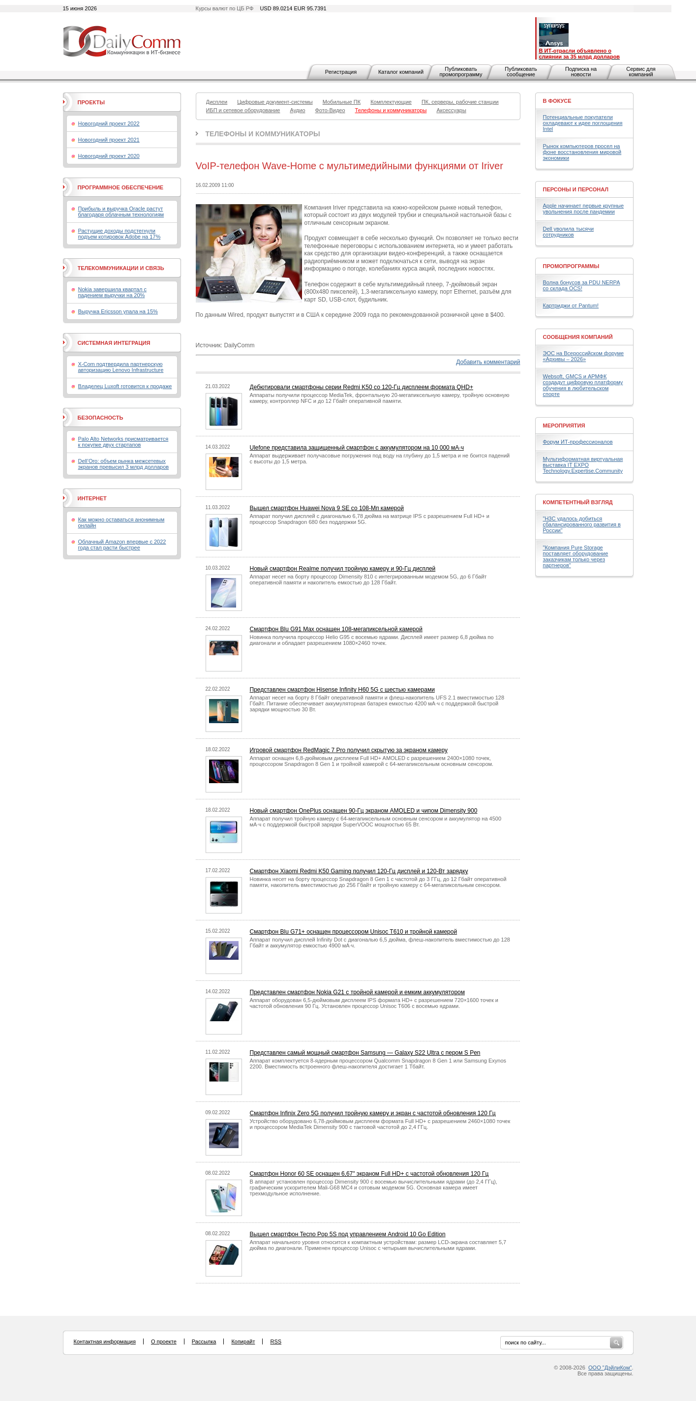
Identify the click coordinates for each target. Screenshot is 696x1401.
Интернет (92, 498)
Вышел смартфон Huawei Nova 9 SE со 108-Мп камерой (327, 508)
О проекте (164, 1341)
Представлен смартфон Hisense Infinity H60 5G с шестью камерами (342, 689)
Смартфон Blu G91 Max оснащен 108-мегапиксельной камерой (336, 629)
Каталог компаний (401, 72)
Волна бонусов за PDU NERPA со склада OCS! (581, 285)
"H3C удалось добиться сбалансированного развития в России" (582, 524)
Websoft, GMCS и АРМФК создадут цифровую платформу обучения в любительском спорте (583, 385)
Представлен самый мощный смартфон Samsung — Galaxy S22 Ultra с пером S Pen (365, 1052)
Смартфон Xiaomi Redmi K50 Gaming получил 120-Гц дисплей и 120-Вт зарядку (359, 871)
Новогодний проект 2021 (109, 140)
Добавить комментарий (488, 362)
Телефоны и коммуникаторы (263, 134)
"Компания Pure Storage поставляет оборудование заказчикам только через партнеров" (575, 556)
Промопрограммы (571, 266)
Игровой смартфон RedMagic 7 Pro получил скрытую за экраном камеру (349, 750)
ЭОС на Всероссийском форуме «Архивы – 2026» (583, 356)
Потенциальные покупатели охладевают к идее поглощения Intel (583, 123)
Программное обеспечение (121, 187)
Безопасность (100, 418)
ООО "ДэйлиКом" (610, 1368)
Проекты (91, 102)
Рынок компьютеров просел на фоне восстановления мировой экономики (582, 152)
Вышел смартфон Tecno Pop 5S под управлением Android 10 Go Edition (348, 1234)
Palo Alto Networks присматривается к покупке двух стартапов (123, 442)
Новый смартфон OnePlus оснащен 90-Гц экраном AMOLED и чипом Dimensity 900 (364, 810)
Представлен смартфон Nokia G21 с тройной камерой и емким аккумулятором (357, 992)
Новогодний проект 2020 (109, 156)
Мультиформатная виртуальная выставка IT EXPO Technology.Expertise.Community (583, 465)
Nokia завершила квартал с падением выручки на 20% (112, 292)
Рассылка (204, 1341)
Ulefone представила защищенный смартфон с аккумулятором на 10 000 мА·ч (357, 447)
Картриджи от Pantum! (571, 305)
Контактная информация (105, 1341)
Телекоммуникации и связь (121, 268)
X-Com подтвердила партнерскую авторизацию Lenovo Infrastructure (121, 367)
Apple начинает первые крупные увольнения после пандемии (583, 208)
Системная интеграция (114, 343)
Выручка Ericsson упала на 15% (118, 311)
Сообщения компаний (578, 337)
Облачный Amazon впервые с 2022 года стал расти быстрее (122, 544)
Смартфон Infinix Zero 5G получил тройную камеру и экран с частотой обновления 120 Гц (373, 1113)
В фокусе (557, 101)
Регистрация (341, 72)
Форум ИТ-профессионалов (578, 442)
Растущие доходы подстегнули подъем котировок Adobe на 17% (119, 234)
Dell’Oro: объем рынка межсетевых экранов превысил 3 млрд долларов (123, 464)
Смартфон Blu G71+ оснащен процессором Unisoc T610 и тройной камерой (353, 931)
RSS (275, 1341)
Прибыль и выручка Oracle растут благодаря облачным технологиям (121, 211)
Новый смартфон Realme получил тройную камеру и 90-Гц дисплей (343, 568)
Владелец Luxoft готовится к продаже (125, 386)
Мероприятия (564, 425)
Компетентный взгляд (578, 502)
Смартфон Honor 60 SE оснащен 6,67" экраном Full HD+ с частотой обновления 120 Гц (369, 1173)
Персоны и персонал (576, 189)
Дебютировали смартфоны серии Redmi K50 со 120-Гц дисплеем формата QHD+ (361, 387)
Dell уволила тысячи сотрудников (568, 232)
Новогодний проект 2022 (109, 123)
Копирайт (243, 1341)
